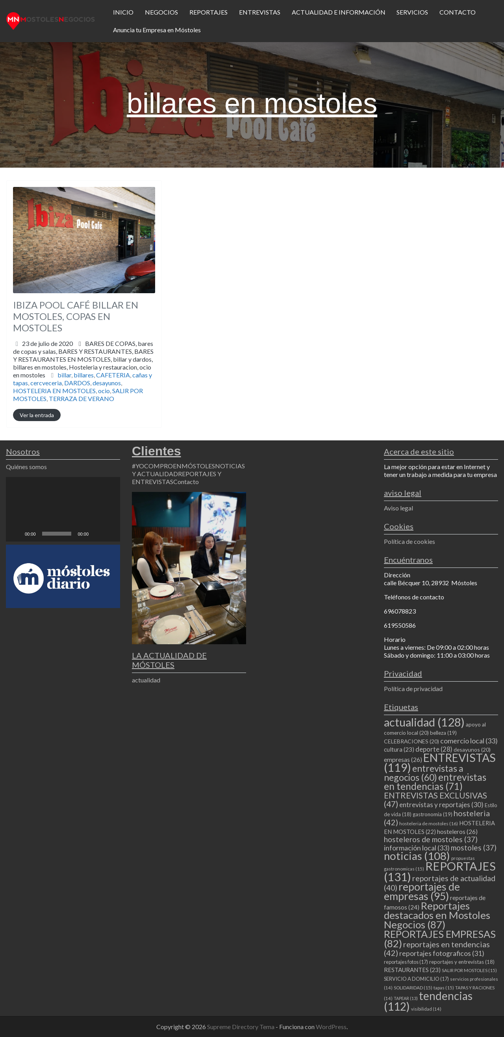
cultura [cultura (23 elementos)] (399, 749)
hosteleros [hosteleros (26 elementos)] (457, 831)
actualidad (146, 680)
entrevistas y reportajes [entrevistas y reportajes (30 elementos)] (441, 804)
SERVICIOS (412, 12)
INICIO (123, 12)
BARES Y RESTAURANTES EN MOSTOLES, (83, 363)
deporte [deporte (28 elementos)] (433, 749)
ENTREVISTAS (259, 12)
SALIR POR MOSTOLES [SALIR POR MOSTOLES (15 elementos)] (469, 970)
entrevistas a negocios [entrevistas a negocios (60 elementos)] (423, 773)
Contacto (186, 481)
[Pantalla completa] (110, 534)
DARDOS (77, 382)
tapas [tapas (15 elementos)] (444, 987)
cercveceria (46, 382)
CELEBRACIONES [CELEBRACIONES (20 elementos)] (411, 741)
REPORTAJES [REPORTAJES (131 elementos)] (440, 871)
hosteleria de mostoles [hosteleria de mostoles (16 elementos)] (428, 823)
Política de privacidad (413, 688)
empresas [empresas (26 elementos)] (403, 759)
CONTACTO (457, 12)
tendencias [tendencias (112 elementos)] (428, 1001)
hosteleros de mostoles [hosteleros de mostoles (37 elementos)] (431, 839)
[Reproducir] (16, 534)
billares (84, 375)
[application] (63, 509)
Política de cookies (409, 541)
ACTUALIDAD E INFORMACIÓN (338, 12)
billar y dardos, (83, 367)
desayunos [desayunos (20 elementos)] (472, 749)
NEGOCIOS (161, 12)
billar (64, 375)
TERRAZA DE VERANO (81, 398)
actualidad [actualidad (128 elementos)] (424, 722)
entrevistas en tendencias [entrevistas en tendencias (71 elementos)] (435, 781)
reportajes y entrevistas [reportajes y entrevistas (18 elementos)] (462, 962)
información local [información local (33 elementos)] (417, 847)
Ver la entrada (37, 415)
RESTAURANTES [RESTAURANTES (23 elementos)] (412, 969)
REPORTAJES (208, 12)
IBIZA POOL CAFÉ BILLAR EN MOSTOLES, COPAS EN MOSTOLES (75, 316)
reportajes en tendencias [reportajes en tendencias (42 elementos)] (437, 948)
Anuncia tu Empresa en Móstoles (157, 29)
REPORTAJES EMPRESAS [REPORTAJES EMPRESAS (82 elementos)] (440, 938)
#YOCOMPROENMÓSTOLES (173, 466)
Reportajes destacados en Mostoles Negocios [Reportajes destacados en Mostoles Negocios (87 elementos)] (437, 915)
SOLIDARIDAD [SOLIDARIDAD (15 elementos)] (413, 987)
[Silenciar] (97, 534)
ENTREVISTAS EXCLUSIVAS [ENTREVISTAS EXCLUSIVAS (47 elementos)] (435, 799)
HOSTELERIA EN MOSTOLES (54, 390)
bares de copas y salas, (83, 359)
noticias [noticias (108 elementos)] (417, 855)
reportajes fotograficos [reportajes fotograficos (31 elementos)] (441, 953)
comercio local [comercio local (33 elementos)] (469, 740)
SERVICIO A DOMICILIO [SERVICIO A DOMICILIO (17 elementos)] (416, 979)
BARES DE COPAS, (83, 359)
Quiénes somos (26, 466)
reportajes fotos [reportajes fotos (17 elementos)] (406, 962)
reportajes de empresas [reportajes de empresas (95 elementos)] (422, 891)
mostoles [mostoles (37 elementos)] (474, 847)
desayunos (107, 382)
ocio (104, 390)
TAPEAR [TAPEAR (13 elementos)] (406, 998)
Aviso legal (398, 508)
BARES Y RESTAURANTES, (83, 363)
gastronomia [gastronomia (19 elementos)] (432, 814)
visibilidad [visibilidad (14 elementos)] (426, 1008)
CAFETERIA (113, 375)
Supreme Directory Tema (241, 1026)
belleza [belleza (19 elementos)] (443, 733)
